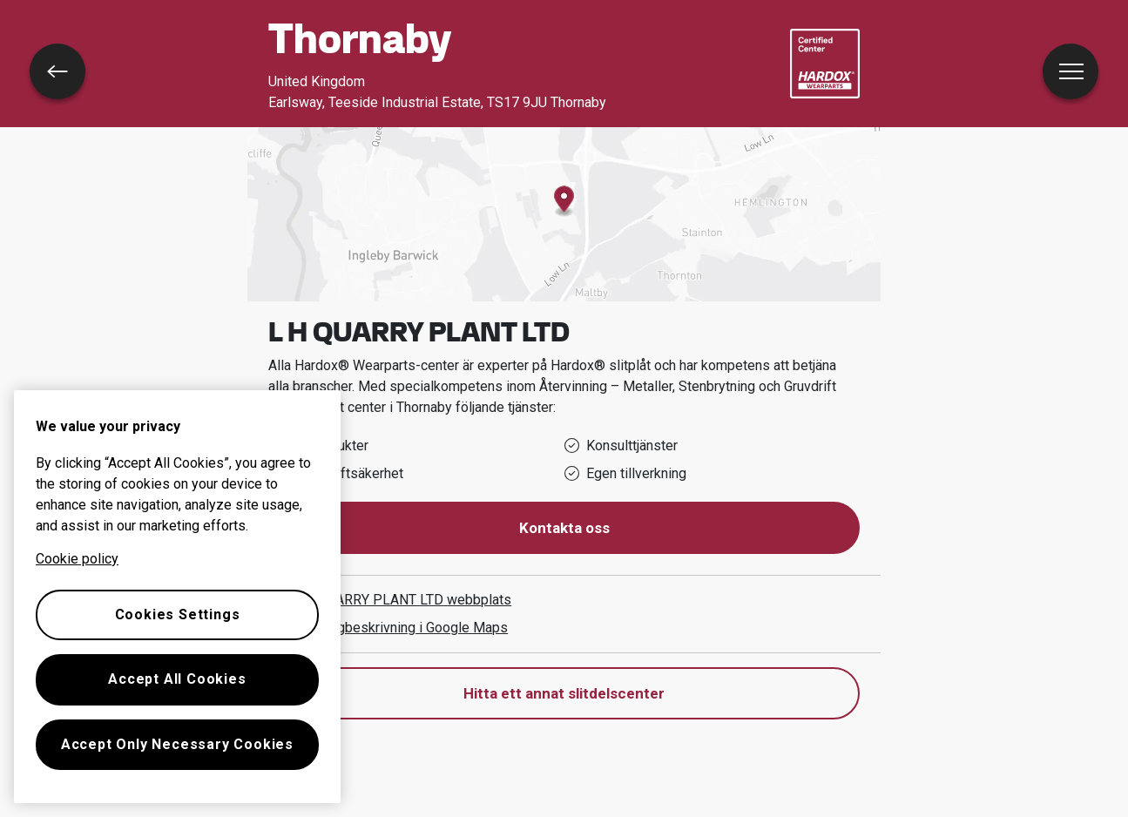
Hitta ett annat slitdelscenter (564, 693)
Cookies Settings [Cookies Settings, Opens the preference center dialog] (177, 614)
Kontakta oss (564, 528)
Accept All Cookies (177, 679)
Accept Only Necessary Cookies (177, 744)
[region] (177, 596)
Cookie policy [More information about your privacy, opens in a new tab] (77, 558)
